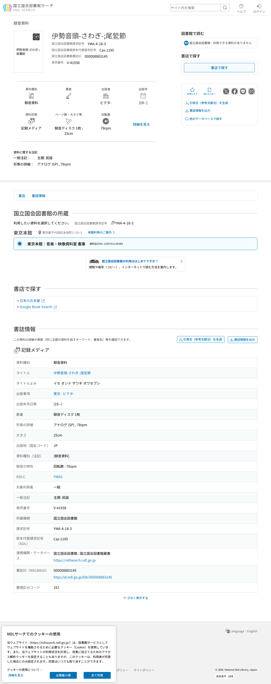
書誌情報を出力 (197, 110)
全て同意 (97, 675)
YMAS (58, 476)
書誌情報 (38, 195)
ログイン (259, 7)
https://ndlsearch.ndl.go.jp (75, 560)
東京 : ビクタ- (64, 393)
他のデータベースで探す (203, 119)
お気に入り (192, 91)
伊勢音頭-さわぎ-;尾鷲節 (72, 372)
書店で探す (219, 67)
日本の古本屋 (32, 300)
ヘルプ (241, 7)
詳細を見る (141, 124)
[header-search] (200, 7)
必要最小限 (63, 675)
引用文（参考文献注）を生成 (206, 103)
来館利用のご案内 (102, 232)
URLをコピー (209, 91)
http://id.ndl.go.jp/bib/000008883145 (83, 577)
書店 (21, 195)
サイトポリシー (144, 670)
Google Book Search (38, 306)
